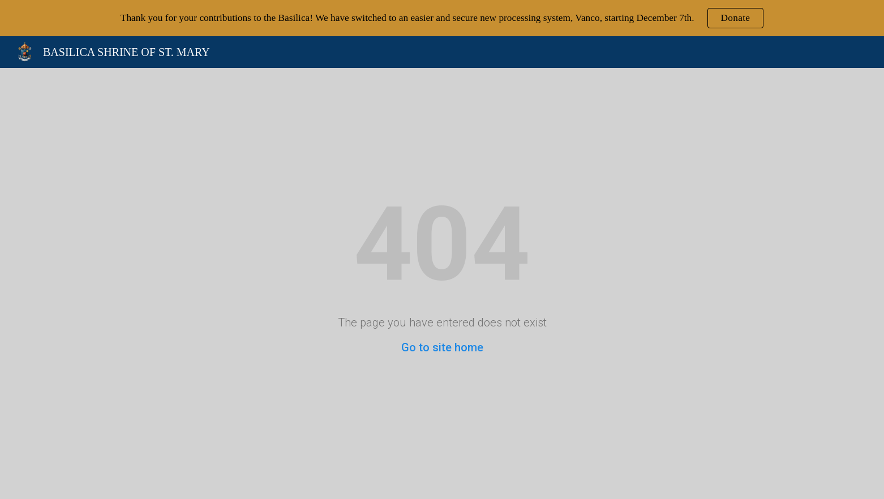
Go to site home (442, 347)
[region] (442, 18)
